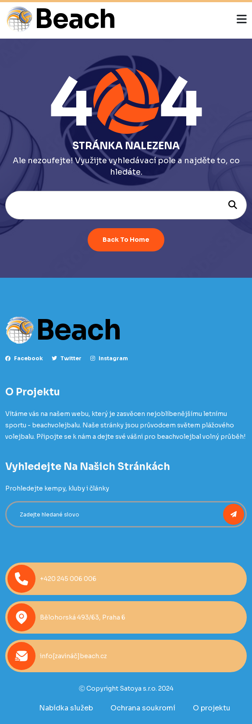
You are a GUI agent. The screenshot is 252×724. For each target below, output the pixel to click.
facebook (24, 358)
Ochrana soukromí (142, 708)
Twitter (67, 358)
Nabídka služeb (66, 708)
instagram (109, 358)
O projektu (212, 708)
